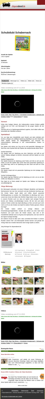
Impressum (40, 390)
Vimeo (26, 116)
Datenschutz (24, 390)
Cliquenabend (18, 116)
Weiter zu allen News (22, 385)
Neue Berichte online (7, 354)
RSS (42, 349)
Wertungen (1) (14, 81)
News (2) (38, 81)
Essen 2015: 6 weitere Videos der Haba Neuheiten (16, 372)
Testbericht (5, 81)
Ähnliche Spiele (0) (7, 83)
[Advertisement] (23, 20)
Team (32, 390)
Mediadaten (15, 390)
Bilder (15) (31, 81)
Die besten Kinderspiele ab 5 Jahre (12, 396)
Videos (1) (23, 81)
